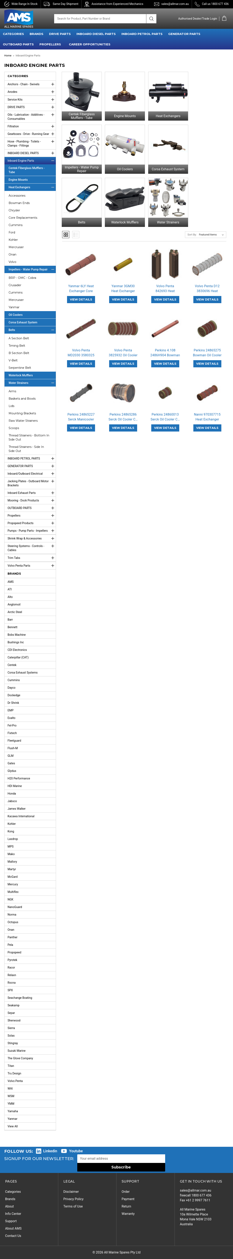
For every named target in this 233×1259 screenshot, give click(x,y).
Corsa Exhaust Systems (23, 672)
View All (13, 1126)
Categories (13, 1192)
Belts (32, 330)
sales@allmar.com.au (175, 4)
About (9, 1206)
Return (126, 1206)
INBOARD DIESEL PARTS (96, 34)
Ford (12, 232)
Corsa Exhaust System (23, 322)
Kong (11, 831)
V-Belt (13, 360)
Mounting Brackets (22, 413)
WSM (11, 1096)
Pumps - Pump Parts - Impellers (32, 530)
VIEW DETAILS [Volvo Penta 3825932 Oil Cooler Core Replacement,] (123, 359)
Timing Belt (17, 346)
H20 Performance (19, 778)
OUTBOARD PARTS (18, 44)
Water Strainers (32, 383)
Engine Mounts (18, 179)
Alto (10, 597)
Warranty (128, 1214)
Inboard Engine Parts (32, 160)
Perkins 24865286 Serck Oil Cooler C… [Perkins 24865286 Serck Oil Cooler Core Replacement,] (123, 412)
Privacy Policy (73, 1199)
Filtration (32, 126)
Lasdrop (13, 839)
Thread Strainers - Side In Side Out (26, 449)
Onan (12, 254)
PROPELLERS (50, 44)
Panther (13, 937)
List (75, 230)
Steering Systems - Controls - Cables (32, 547)
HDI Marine (15, 786)
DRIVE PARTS (60, 34)
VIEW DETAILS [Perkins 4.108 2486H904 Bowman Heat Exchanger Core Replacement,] (165, 359)
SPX (10, 990)
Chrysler (14, 210)
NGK (10, 899)
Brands (10, 1199)
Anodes (32, 91)
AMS (11, 581)
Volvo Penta (15, 1081)
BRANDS (36, 34)
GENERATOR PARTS (184, 34)
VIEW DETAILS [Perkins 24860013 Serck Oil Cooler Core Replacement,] (165, 424)
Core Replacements (23, 218)
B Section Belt (19, 353)
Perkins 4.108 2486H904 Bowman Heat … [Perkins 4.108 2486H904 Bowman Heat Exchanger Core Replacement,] (165, 351)
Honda (12, 793)
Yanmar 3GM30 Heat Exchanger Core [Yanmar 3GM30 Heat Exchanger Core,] (123, 287)
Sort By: (192, 230)
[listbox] (212, 231)
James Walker (17, 808)
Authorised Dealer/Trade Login (197, 18)
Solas (11, 1035)
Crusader (15, 285)
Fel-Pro (12, 725)
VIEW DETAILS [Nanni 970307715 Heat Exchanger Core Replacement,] (207, 424)
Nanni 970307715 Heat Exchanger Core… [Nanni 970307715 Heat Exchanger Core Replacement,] (207, 415)
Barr (10, 619)
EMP (10, 710)
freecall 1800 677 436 (196, 1195)
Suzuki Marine (17, 1050)
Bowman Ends (19, 203)
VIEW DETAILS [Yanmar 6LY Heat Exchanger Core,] (81, 295)
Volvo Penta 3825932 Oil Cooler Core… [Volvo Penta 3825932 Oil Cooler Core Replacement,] (123, 351)
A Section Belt (19, 338)
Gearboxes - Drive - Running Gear (32, 134)
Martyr (12, 869)
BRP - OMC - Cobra (22, 278)
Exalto (11, 718)
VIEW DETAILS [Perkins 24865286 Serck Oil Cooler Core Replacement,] (123, 424)
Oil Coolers (16, 314)
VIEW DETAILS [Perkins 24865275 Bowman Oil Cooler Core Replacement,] (207, 359)
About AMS (13, 1228)
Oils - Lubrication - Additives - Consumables (32, 115)
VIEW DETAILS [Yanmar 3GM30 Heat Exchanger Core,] (123, 295)
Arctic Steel (15, 612)
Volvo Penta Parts (32, 565)
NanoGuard (15, 907)
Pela (10, 944)
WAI (10, 1088)
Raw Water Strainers (23, 421)
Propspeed (14, 952)
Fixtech (12, 733)
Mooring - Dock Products (32, 500)
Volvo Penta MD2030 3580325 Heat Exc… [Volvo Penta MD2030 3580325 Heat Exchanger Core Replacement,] (81, 351)
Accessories (17, 195)
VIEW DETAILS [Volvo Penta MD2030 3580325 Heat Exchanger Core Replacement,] (81, 359)
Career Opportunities (89, 44)
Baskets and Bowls (22, 398)
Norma (12, 914)
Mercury (13, 884)
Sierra (11, 1028)
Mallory (12, 861)
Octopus (13, 922)
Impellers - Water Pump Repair (32, 269)
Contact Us (13, 1236)
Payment (128, 1199)
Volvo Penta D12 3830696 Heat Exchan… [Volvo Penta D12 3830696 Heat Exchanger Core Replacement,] (207, 287)
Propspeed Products (32, 523)
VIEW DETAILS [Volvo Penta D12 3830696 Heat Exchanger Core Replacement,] (207, 295)
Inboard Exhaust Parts (32, 493)
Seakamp (13, 1005)
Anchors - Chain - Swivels (32, 84)
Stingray (13, 1043)
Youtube (76, 1151)
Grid (65, 230)
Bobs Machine (17, 634)
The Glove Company (20, 1058)
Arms (12, 391)
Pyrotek (12, 960)
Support (11, 1221)
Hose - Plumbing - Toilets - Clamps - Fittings (32, 142)
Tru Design (14, 1073)
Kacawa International (21, 816)
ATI (10, 589)
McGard (13, 876)
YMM (11, 1103)
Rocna (12, 982)
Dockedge (14, 695)
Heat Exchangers (32, 187)
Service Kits (32, 99)
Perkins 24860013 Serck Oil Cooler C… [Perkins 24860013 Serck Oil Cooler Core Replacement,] (165, 412)
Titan (11, 1065)
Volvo (12, 262)
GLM (10, 755)
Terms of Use (73, 1206)
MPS (10, 846)
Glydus (12, 770)
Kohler (13, 240)
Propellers (32, 515)
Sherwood (14, 1020)
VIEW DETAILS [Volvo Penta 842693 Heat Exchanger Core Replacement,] (165, 295)
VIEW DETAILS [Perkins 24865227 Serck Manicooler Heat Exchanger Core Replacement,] (81, 424)
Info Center (13, 1214)
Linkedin (50, 1151)
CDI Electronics (17, 649)
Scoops (14, 428)
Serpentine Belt (20, 368)
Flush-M (13, 748)
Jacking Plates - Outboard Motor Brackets (32, 482)
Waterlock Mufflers (21, 375)
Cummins (15, 225)
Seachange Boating (20, 997)
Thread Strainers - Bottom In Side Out (29, 437)
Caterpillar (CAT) (18, 657)
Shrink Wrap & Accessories (32, 538)
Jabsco (12, 801)
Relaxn (12, 975)
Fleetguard (14, 740)
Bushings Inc (16, 642)
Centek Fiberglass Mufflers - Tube (27, 170)
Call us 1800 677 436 (215, 4)
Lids (11, 406)
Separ (11, 1013)
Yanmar (14, 307)
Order (126, 1192)
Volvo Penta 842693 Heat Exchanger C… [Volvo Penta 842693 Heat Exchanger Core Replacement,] (165, 287)
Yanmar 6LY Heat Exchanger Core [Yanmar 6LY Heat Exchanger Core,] (81, 284)
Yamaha (13, 1111)
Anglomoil (14, 604)
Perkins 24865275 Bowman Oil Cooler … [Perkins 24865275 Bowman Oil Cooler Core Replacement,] (207, 351)
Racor (11, 967)
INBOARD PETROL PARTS (141, 34)
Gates (11, 763)
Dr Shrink (13, 702)
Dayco (12, 687)
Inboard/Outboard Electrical (32, 473)
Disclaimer (71, 1192)
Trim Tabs (32, 558)
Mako (11, 854)
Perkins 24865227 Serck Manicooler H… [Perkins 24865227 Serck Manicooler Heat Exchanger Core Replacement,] (81, 415)
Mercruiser (16, 247)
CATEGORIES (13, 34)
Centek (12, 665)
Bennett (12, 627)
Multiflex (13, 892)
